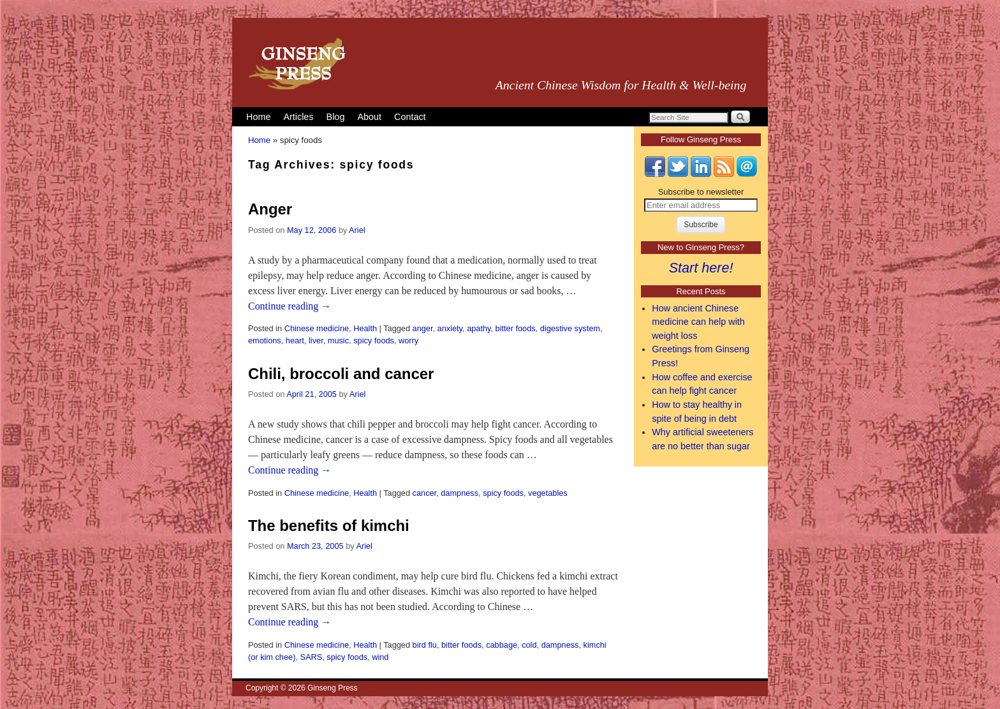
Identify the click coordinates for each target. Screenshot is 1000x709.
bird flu (425, 645)
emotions (264, 340)
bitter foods (516, 328)
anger (423, 328)
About (369, 117)
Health (365, 328)
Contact (410, 117)
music (338, 340)
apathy (478, 328)
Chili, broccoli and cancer (341, 373)
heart (295, 340)
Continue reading (289, 306)
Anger (270, 209)
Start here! (701, 268)
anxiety (450, 328)
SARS (311, 657)
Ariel (357, 230)
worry (408, 340)
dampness (459, 493)
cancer (425, 493)
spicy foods (373, 340)
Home (258, 117)
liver (316, 340)
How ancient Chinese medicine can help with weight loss (698, 322)
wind (380, 657)
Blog (336, 117)
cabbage (501, 645)
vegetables (548, 493)
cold (529, 645)
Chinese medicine (316, 328)
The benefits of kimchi (328, 525)
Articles (298, 117)
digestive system (570, 328)
